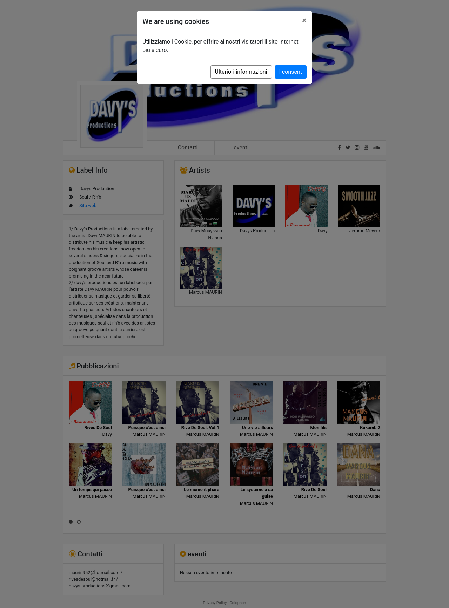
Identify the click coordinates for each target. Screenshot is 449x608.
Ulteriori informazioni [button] (241, 71)
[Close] (304, 20)
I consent (290, 71)
